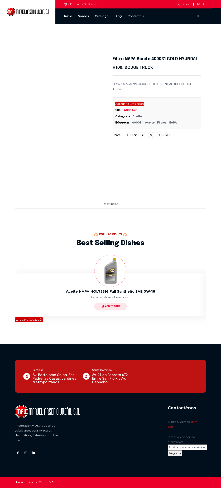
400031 (137, 122)
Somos (83, 16)
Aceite (137, 116)
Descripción (111, 204)
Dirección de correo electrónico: (187, 442)
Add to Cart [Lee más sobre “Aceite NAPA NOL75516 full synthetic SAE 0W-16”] (111, 306)
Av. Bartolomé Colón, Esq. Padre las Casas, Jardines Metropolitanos (54, 378)
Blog (118, 16)
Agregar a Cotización (129, 104)
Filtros (161, 122)
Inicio (68, 16)
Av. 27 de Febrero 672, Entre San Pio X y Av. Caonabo (110, 378)
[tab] (110, 204)
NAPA (173, 122)
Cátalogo (102, 16)
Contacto (135, 16)
